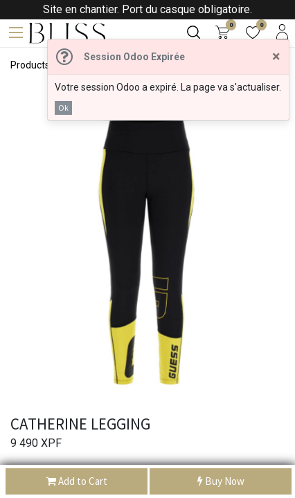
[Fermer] (276, 56)
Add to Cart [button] (76, 482)
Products (30, 65)
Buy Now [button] (220, 482)
